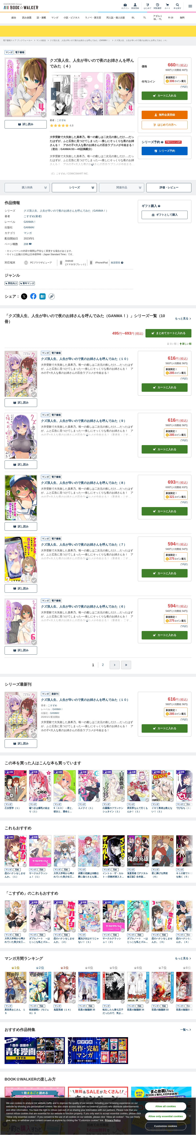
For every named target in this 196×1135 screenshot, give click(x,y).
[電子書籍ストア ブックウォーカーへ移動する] (17, 40)
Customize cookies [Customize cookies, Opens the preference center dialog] (165, 1126)
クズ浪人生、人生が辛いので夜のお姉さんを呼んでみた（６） (84, 606)
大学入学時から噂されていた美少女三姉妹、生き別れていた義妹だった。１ (64, 875)
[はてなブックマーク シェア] (42, 296)
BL (133, 17)
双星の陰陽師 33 (160, 1009)
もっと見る (183, 318)
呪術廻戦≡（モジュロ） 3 (39, 1011)
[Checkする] (44, 115)
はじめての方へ (164, 124)
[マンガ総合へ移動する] (41, 40)
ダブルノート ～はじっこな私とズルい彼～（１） (39, 940)
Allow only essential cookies (165, 1116)
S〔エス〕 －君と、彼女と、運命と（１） (64, 810)
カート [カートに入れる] (164, 387)
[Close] (190, 1116)
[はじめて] (147, 6)
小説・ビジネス (72, 17)
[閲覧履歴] (157, 6)
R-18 (170, 17)
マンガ (54, 17)
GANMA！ (30, 221)
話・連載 (41, 17)
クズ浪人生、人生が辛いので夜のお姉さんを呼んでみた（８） (84, 482)
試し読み (25, 124)
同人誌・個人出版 (115, 17)
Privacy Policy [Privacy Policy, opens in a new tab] (112, 1120)
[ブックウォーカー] (20, 6)
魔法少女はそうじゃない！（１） (88, 940)
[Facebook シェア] (33, 296)
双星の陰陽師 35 (86, 1009)
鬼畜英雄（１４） (63, 1009)
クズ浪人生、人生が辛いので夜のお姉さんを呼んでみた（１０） (85, 358)
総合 (13, 17)
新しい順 (185, 343)
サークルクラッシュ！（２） (112, 940)
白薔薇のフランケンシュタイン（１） (113, 810)
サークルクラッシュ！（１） (38, 875)
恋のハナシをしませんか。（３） (162, 940)
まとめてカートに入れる (168, 333)
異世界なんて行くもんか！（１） (137, 810)
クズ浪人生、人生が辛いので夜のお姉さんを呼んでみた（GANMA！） (66, 210)
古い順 (171, 343)
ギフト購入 (151, 206)
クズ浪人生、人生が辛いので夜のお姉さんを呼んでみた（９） (84, 420)
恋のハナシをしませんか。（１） (15, 875)
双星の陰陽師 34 (135, 1009)
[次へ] (53, 94)
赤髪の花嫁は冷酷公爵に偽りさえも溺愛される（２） (88, 875)
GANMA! (29, 227)
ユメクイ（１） (86, 808)
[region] (98, 1116)
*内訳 (184, 86)
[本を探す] (177, 6)
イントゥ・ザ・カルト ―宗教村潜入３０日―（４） (113, 875)
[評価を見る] (61, 125)
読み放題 (26, 17)
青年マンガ (27, 283)
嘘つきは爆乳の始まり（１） (39, 810)
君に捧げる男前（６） (160, 875)
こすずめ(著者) (33, 216)
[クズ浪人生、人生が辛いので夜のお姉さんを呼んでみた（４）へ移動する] (141, 40)
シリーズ (82, 187)
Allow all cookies (165, 1106)
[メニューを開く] (190, 6)
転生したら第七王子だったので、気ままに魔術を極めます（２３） (113, 1011)
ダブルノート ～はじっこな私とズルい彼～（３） (137, 940)
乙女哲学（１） (13, 808)
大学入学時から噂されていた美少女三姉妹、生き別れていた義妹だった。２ (15, 940)
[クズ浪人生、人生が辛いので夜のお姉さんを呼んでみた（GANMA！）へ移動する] (80, 40)
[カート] (167, 6)
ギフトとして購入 (165, 214)
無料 (182, 17)
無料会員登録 (164, 114)
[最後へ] (126, 665)
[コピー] (51, 296)
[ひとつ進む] (115, 665)
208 (28, 244)
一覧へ (185, 1029)
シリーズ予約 (152, 142)
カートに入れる (164, 95)
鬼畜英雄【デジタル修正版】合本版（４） (137, 875)
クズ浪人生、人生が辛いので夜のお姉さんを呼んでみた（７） (84, 544)
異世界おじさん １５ (15, 1011)
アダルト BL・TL (157, 18)
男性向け (11, 283)
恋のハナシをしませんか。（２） (64, 940)
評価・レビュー (169, 187)
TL (144, 17)
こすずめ (61, 120)
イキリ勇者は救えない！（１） (162, 810)
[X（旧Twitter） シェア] (24, 296)
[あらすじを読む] (92, 160)
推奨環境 (117, 262)
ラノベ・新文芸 (93, 17)
